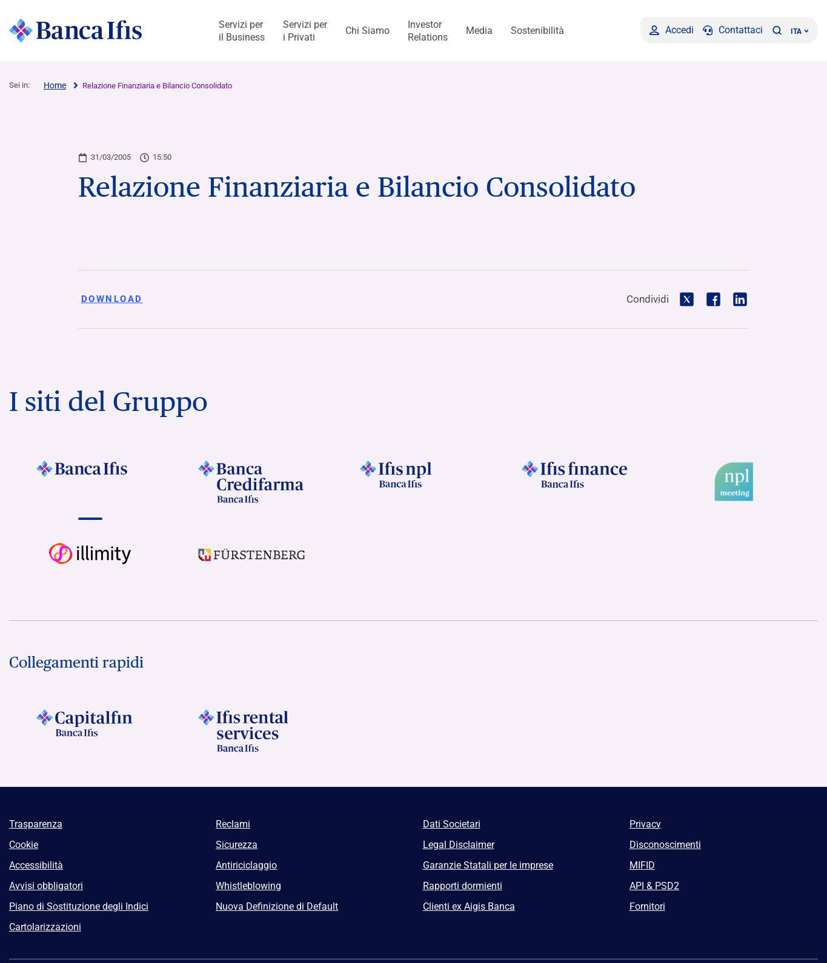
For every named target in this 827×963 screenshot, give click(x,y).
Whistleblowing (248, 886)
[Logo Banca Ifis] (75, 30)
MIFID (642, 865)
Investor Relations (428, 31)
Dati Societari (451, 824)
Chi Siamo (367, 30)
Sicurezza (236, 844)
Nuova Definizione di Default (277, 906)
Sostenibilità (537, 30)
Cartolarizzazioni (45, 927)
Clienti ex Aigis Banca (469, 906)
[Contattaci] (733, 30)
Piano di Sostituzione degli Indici (78, 906)
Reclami (233, 824)
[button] (777, 30)
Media (479, 30)
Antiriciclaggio (246, 865)
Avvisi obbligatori (46, 886)
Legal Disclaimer (458, 844)
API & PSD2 (654, 886)
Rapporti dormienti (462, 886)
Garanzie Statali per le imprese (488, 865)
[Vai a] (90, 482)
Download (112, 299)
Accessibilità (36, 865)
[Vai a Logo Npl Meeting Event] (737, 482)
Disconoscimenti (665, 844)
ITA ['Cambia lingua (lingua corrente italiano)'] (800, 31)
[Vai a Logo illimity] (90, 564)
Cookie (23, 844)
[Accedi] (671, 30)
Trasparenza (35, 824)
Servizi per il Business (242, 31)
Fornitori (647, 906)
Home (55, 85)
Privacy (645, 824)
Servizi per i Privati (305, 31)
